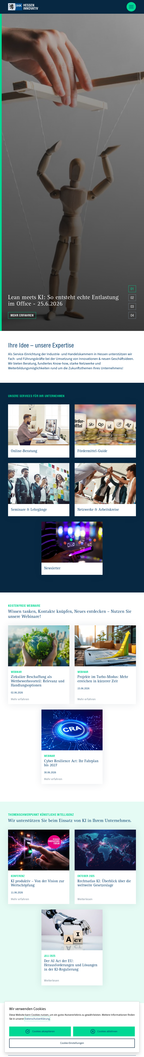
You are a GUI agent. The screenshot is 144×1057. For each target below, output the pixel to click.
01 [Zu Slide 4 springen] (132, 289)
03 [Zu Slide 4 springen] (132, 307)
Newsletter (52, 568)
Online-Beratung (24, 451)
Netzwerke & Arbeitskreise (98, 510)
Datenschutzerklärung (37, 1019)
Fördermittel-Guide (92, 451)
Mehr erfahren (22, 315)
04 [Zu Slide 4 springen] (132, 316)
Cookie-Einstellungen (72, 1043)
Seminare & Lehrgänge (29, 510)
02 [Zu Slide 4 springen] (132, 298)
